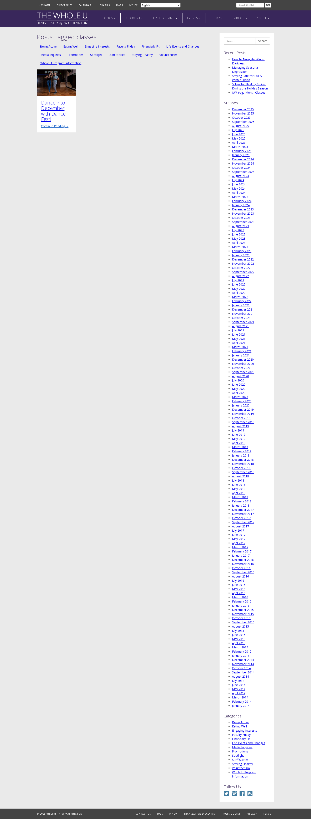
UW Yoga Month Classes (248, 92)
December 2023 (243, 209)
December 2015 (243, 610)
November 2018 (243, 464)
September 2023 (243, 222)
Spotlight (96, 55)
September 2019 (243, 422)
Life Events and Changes (182, 46)
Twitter (226, 793)
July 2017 (238, 530)
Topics (109, 18)
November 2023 (243, 213)
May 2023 (238, 238)
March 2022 (240, 297)
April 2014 (238, 693)
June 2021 (238, 334)
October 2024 (241, 168)
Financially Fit (151, 46)
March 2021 (240, 347)
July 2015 (238, 631)
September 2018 (243, 472)
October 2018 (241, 468)
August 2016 (240, 576)
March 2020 (240, 397)
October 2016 (241, 568)
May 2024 (238, 188)
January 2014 (241, 706)
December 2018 (243, 460)
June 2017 (238, 535)
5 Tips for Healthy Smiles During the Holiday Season (250, 86)
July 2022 (238, 280)
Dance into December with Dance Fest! (53, 110)
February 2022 (241, 301)
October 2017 (241, 518)
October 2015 (241, 618)
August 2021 (240, 326)
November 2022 (243, 263)
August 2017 (240, 526)
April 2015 (238, 643)
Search (262, 41)
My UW (133, 5)
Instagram (234, 793)
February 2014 (241, 701)
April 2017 (238, 543)
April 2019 (238, 443)
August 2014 (240, 676)
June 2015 (238, 635)
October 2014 (241, 668)
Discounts (133, 18)
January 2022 (241, 305)
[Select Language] (161, 5)
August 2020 (240, 376)
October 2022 (241, 268)
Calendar (85, 5)
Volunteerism (168, 55)
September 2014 (243, 672)
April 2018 (238, 493)
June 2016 (238, 585)
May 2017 (238, 539)
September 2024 (243, 172)
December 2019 (243, 409)
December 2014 (243, 660)
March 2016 (240, 597)
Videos (240, 18)
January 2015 (241, 656)
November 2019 (243, 414)
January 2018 (241, 505)
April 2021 (238, 343)
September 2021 (243, 322)
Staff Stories (117, 55)
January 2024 (241, 205)
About (263, 18)
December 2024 (243, 159)
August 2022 (240, 276)
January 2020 (241, 405)
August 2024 (240, 176)
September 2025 (243, 122)
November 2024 (243, 163)
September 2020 (243, 372)
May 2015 (238, 639)
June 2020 (238, 384)
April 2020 (238, 393)
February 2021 (241, 351)
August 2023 (240, 226)
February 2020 (241, 401)
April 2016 (238, 593)
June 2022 (238, 284)
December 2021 (243, 309)
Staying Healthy (142, 55)
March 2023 (240, 247)
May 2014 (238, 689)
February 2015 (241, 651)
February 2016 (241, 601)
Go (268, 5)
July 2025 (238, 130)
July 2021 (238, 330)
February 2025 (241, 151)
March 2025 (240, 147)
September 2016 (243, 572)
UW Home (44, 5)
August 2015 (240, 626)
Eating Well (70, 46)
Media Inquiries (50, 55)
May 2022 (238, 289)
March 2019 (240, 447)
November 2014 (243, 664)
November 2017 (243, 514)
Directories (64, 5)
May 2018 (238, 489)
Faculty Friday (125, 46)
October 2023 (241, 218)
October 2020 (241, 368)
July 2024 (238, 180)
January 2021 (241, 355)
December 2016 (243, 560)
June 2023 (238, 234)
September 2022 (243, 272)
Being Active (48, 46)
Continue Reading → (55, 126)
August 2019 (240, 426)
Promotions (75, 55)
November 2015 (243, 614)
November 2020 (243, 364)
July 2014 (238, 681)
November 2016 (243, 564)
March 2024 (240, 197)
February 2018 (241, 501)
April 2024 (238, 193)
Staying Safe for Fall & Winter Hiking (247, 78)
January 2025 (241, 155)
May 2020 (238, 389)
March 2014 (240, 697)
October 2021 (241, 318)
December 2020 (243, 359)
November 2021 (243, 314)
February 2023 (241, 251)
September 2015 (243, 622)
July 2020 (238, 380)
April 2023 (238, 243)
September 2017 (243, 522)
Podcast (217, 18)
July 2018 (238, 480)
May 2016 (238, 589)
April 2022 (238, 293)
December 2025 (243, 109)
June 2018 (238, 485)
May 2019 (238, 439)
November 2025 (243, 113)
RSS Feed (249, 793)
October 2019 (241, 418)
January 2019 (241, 455)
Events (194, 18)
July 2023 (238, 230)
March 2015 (240, 647)
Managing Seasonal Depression (245, 69)
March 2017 (240, 547)
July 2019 (238, 430)
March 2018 (240, 497)
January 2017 (241, 555)
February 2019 (241, 451)
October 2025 (241, 118)
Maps (119, 5)
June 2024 (238, 184)
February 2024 (241, 201)
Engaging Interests (97, 46)
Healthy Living (164, 18)
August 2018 (240, 476)
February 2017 (241, 551)
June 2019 (238, 435)
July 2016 (238, 580)
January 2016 (241, 606)
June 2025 (238, 134)
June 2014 (238, 685)
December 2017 (243, 510)
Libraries (104, 5)
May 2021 (238, 339)
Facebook (242, 793)
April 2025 (238, 143)
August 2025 (240, 126)
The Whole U (62, 19)
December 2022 (243, 259)
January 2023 (241, 255)
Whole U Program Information (60, 63)
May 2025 (238, 138)
